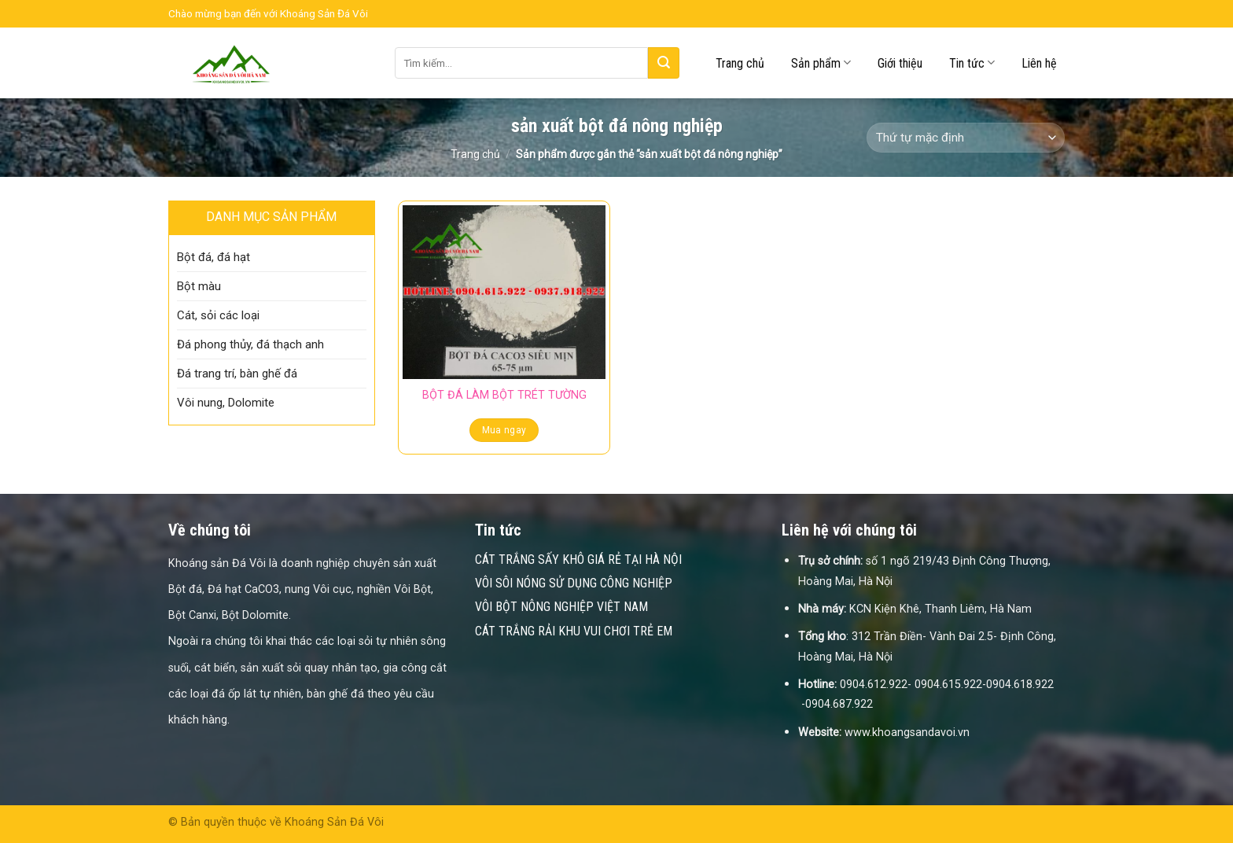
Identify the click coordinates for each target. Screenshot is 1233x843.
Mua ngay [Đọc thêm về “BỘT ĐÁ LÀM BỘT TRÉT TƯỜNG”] (504, 430)
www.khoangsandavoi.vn (907, 732)
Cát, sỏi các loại (218, 315)
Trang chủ (740, 63)
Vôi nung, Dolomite (225, 403)
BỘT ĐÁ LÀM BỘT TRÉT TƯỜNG (504, 395)
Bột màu (199, 286)
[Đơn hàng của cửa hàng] (966, 138)
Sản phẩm (821, 62)
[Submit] (663, 63)
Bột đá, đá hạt (213, 257)
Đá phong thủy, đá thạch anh (250, 344)
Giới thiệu (900, 63)
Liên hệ (1039, 63)
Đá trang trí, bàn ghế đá (237, 373)
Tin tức (972, 62)
